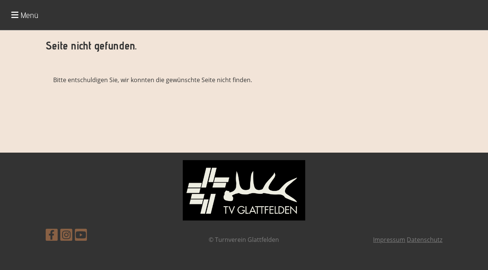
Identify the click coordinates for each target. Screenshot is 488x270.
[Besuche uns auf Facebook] (52, 236)
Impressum (389, 240)
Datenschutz (424, 240)
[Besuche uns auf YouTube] (81, 236)
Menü (24, 15)
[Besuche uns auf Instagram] (66, 236)
